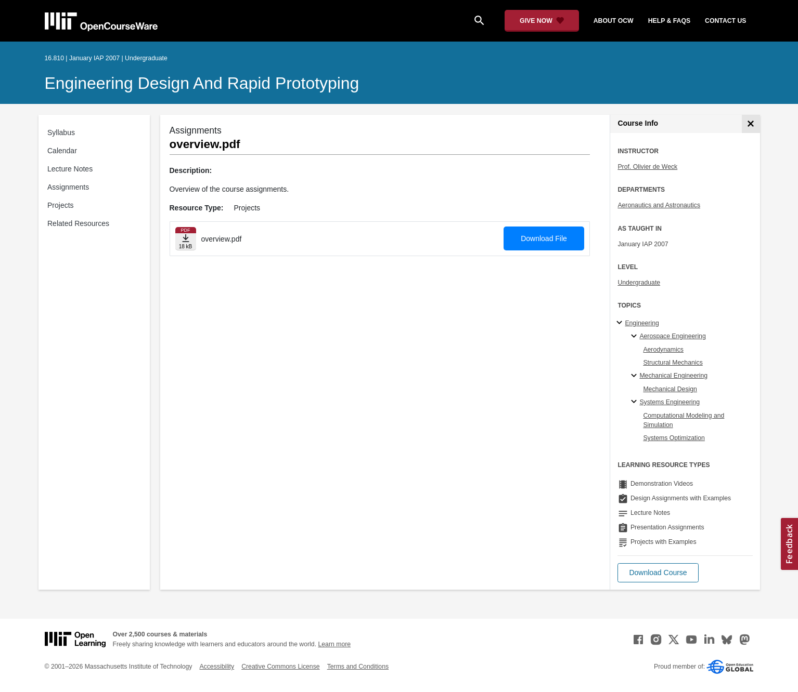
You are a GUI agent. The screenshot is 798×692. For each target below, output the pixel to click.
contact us (725, 20)
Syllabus (61, 132)
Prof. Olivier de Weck (647, 166)
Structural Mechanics (672, 362)
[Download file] (185, 238)
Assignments (68, 187)
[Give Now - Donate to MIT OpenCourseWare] (542, 21)
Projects (60, 205)
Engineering (642, 323)
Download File (544, 238)
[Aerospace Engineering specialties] (635, 336)
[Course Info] (751, 124)
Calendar (62, 151)
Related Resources (78, 223)
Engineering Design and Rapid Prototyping (202, 83)
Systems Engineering (669, 402)
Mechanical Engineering (673, 375)
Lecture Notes (70, 169)
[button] (657, 572)
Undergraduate (638, 282)
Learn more (334, 644)
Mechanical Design (670, 389)
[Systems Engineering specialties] (635, 402)
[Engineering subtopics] (621, 323)
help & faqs (669, 20)
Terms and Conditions (358, 666)
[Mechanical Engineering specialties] (635, 376)
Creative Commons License (280, 666)
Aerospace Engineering (672, 336)
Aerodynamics (663, 349)
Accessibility (216, 666)
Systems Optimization (673, 438)
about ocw (614, 20)
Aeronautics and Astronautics (658, 205)
